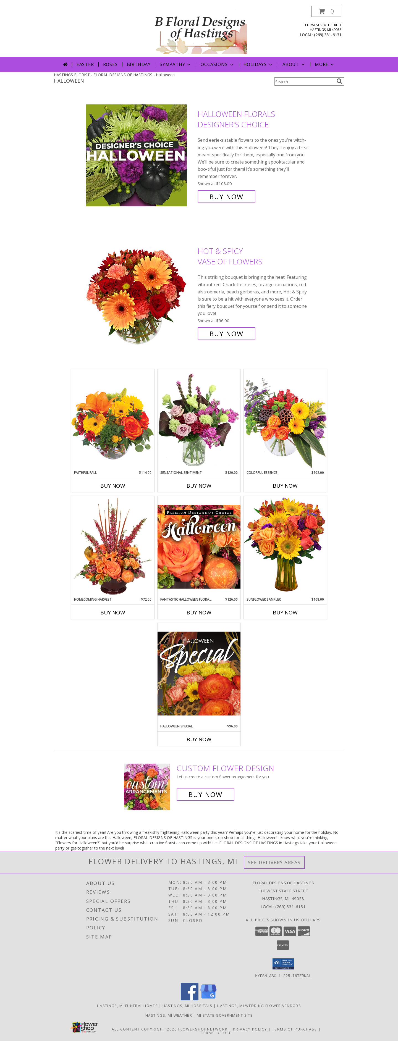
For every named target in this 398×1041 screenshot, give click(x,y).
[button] (326, 11)
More (325, 64)
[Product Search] (304, 81)
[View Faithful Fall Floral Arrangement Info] (112, 419)
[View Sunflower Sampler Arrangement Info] (285, 546)
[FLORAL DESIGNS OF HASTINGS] (199, 31)
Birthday (139, 64)
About (294, 64)
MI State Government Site (225, 1015)
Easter (85, 64)
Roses (110, 64)
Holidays (258, 64)
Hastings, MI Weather (168, 1015)
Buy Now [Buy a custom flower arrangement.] (205, 794)
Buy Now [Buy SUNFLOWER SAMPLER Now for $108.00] (285, 612)
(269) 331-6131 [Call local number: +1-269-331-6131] (327, 34)
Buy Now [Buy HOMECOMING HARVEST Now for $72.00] (112, 612)
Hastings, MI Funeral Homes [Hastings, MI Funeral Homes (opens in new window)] (127, 1005)
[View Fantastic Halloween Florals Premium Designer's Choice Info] (199, 546)
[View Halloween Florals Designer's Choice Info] (140, 155)
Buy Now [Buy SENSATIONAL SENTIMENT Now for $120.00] (199, 485)
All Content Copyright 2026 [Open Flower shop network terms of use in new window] (144, 1028)
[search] (339, 81)
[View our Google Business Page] (208, 998)
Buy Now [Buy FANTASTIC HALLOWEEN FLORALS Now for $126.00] (199, 612)
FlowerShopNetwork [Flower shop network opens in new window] (203, 1028)
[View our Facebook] (189, 998)
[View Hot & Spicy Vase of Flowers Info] (140, 292)
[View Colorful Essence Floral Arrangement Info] (285, 419)
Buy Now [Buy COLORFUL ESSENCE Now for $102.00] (285, 485)
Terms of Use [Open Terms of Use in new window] (216, 1032)
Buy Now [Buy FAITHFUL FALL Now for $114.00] (112, 485)
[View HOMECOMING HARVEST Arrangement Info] (112, 546)
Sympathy (176, 64)
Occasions (217, 64)
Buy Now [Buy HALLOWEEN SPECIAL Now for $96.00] (199, 739)
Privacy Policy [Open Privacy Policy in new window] (250, 1028)
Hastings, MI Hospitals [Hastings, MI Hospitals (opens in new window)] (188, 1005)
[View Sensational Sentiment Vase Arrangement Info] (199, 419)
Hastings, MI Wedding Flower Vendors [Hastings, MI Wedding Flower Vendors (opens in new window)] (259, 1005)
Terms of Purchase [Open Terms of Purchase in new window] (294, 1028)
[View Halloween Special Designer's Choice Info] (199, 673)
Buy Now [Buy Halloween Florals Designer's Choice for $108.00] (226, 196)
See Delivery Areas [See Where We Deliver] (274, 862)
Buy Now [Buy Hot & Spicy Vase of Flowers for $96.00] (226, 333)
